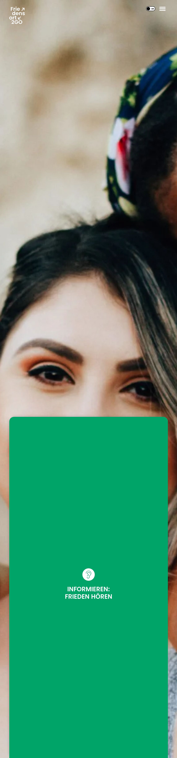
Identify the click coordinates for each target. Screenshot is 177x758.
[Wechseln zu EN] (149, 8)
